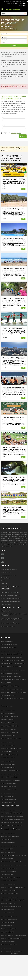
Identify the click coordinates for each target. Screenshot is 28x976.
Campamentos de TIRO (16, 676)
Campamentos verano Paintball (7, 925)
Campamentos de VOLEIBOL (16, 654)
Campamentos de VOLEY (6, 657)
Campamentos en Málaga (6, 822)
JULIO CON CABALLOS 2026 (12, 447)
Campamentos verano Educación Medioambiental (11, 861)
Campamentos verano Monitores (7, 948)
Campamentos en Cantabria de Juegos (8, 713)
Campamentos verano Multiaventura (8, 833)
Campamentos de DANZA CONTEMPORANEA (10, 673)
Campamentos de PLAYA (6, 676)
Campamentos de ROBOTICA (17, 666)
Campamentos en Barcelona (6, 813)
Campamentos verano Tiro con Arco (8, 884)
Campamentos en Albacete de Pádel (8, 729)
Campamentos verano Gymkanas (7, 855)
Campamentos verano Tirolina (20, 865)
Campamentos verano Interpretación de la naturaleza (11, 906)
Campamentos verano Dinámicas (7, 922)
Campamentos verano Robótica (19, 938)
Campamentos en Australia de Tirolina (8, 799)
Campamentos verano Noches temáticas (9, 919)
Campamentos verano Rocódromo (8, 941)
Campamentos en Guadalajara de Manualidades (10, 780)
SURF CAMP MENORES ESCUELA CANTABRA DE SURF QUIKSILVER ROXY (14, 328)
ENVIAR (22, 136)
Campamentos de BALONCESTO (18, 670)
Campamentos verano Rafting (20, 935)
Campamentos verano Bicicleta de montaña (9, 893)
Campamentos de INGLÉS (19, 698)
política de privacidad (16, 133)
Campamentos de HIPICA (21, 660)
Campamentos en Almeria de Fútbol (8, 735)
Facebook (4, 583)
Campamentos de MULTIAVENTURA (8, 660)
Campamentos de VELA (17, 689)
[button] (14, 37)
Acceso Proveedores (6, 611)
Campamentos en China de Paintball (8, 741)
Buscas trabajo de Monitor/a (8, 626)
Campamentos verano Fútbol (6, 849)
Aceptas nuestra (12, 133)
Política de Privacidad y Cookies (9, 575)
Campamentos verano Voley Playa (8, 912)
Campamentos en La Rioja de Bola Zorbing (9, 751)
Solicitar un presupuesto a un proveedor (10, 601)
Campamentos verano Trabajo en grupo (9, 880)
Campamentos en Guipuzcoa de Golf (8, 789)
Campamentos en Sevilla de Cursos (8, 802)
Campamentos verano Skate (20, 855)
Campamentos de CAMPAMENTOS (8, 679)
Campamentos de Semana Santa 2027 (8, 647)
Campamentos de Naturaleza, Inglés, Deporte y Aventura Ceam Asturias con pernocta (14, 239)
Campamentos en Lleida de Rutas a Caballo (9, 732)
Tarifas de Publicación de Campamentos (10, 598)
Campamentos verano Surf (6, 839)
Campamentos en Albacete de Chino (8, 745)
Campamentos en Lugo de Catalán (8, 764)
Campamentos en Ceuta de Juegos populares (10, 716)
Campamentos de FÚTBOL (6, 670)
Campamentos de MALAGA (20, 692)
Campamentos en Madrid (19, 819)
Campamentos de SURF (5, 654)
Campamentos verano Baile (6, 938)
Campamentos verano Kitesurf (7, 935)
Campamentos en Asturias (18, 809)
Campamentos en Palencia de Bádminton (9, 722)
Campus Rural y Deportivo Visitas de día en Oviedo (14, 298)
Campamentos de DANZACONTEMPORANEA (10, 686)
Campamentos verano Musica (18, 900)
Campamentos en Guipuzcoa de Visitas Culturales (11, 748)
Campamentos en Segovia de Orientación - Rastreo (11, 738)
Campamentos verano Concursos (7, 909)
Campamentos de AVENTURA (7, 682)
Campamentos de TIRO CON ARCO (8, 692)
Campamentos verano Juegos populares (9, 916)
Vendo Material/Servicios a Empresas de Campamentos (15, 1)
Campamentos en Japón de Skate (7, 719)
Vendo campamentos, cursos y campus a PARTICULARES (16, 4)
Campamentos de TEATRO (17, 657)
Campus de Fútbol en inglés (12, 507)
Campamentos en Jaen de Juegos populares (10, 726)
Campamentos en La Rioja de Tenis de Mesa (9, 754)
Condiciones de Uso (6, 572)
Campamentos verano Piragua (19, 845)
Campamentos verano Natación (7, 887)
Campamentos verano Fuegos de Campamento (10, 877)
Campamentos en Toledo (17, 822)
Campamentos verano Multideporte (8, 842)
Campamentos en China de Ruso (7, 761)
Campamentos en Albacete (6, 809)
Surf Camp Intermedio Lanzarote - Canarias (14, 388)
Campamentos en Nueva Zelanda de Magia (9, 777)
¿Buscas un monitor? (6, 604)
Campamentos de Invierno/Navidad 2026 (9, 644)
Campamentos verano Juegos (7, 858)
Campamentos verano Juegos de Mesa (8, 928)
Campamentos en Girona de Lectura (8, 796)
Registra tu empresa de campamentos (10, 595)
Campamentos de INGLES (17, 650)
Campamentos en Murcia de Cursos (8, 757)
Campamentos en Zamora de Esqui (8, 710)
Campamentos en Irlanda (17, 825)
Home (2, 28)
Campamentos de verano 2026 (7, 641)
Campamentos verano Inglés (6, 845)
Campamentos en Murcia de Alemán (8, 767)
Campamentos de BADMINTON (7, 698)
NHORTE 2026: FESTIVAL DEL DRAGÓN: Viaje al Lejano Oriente (14, 477)
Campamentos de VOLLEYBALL (7, 663)
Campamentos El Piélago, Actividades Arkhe (14, 209)
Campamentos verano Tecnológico (8, 903)
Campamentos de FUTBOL (6, 650)
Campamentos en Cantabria (6, 816)
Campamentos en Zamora (6, 825)
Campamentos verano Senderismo (8, 852)
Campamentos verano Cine (6, 900)
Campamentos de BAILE (5, 666)
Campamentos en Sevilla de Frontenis (8, 783)
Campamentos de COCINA (6, 689)
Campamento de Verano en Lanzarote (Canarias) (14, 268)
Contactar (3, 580)
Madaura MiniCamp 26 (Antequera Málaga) (14, 358)
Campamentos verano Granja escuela (8, 890)
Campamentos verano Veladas (7, 874)
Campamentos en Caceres (18, 813)
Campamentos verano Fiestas (7, 865)
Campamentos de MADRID (19, 663)
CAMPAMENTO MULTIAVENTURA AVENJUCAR (14, 179)
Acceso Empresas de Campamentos (10, 592)
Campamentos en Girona (18, 816)
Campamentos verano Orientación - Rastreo (9, 896)
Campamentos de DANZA (21, 679)
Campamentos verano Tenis (20, 887)
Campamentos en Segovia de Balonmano (9, 793)
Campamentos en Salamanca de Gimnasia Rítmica (11, 773)
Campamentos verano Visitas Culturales (9, 944)
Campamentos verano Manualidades (8, 871)
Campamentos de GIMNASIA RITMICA (8, 695)
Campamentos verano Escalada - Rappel (9, 868)
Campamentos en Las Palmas (7, 819)
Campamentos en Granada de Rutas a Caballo (10, 770)
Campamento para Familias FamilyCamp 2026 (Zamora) (14, 417)
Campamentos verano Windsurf (7, 932)
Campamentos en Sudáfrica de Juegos (8, 786)
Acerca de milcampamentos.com (9, 569)
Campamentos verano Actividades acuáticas (10, 836)
